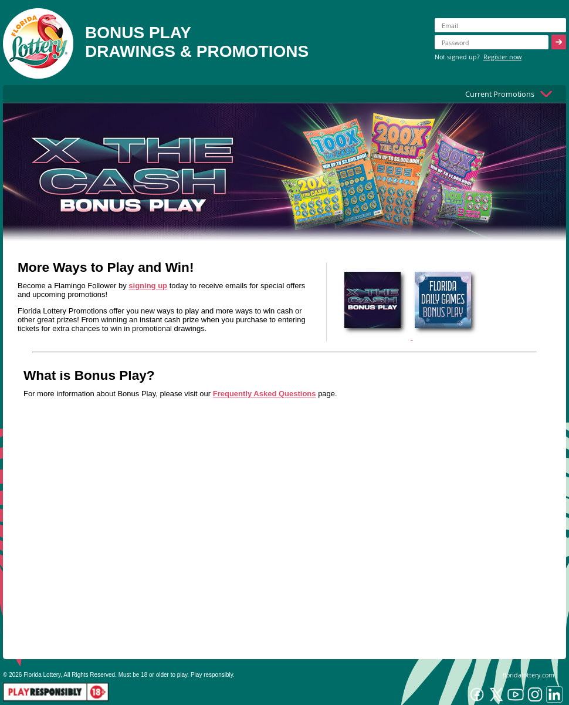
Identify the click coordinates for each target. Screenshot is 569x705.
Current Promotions (499, 94)
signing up (147, 285)
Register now (502, 56)
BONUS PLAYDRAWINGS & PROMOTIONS (197, 41)
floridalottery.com (528, 674)
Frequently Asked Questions (264, 393)
